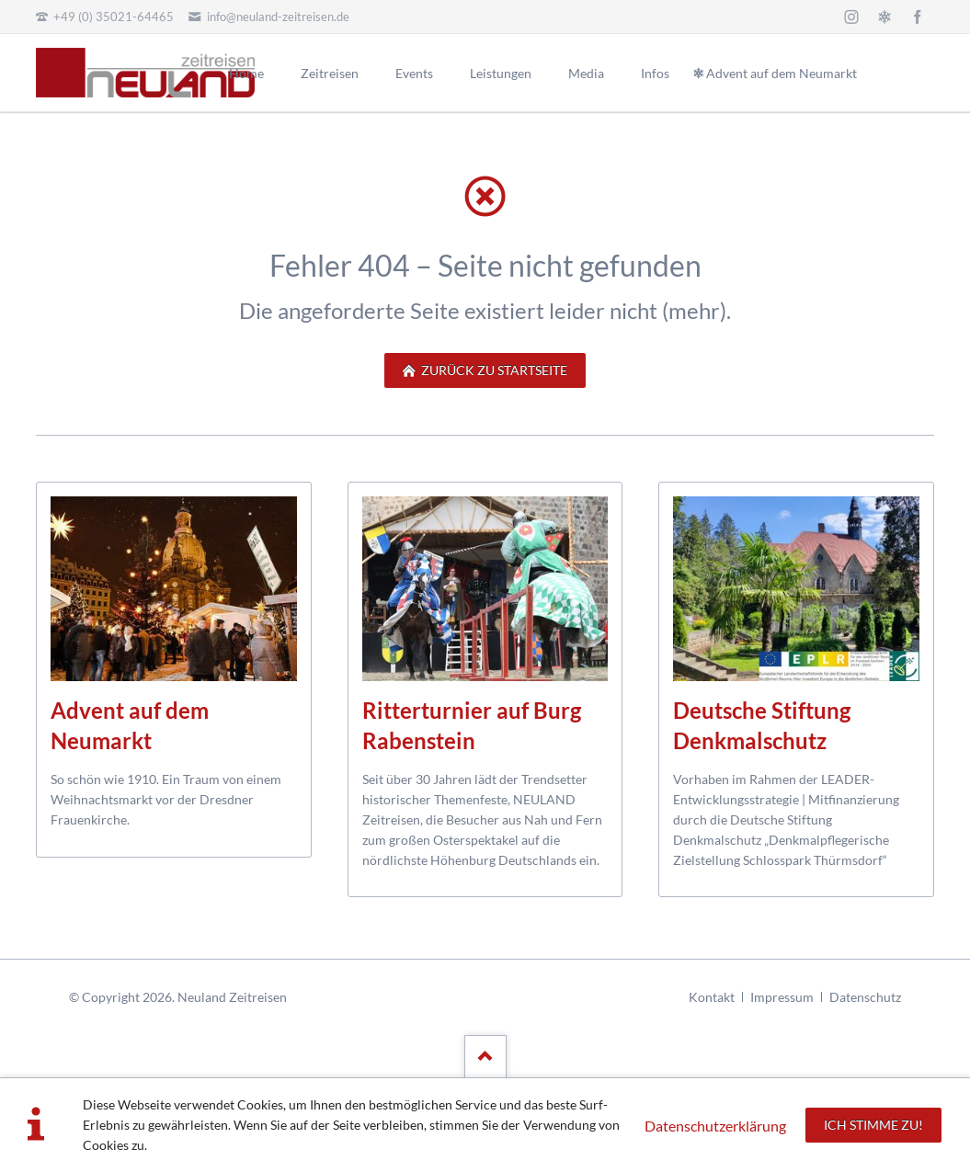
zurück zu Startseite (492, 370)
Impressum (782, 997)
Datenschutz (865, 997)
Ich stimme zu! (873, 1124)
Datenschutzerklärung (715, 1125)
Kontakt (712, 997)
